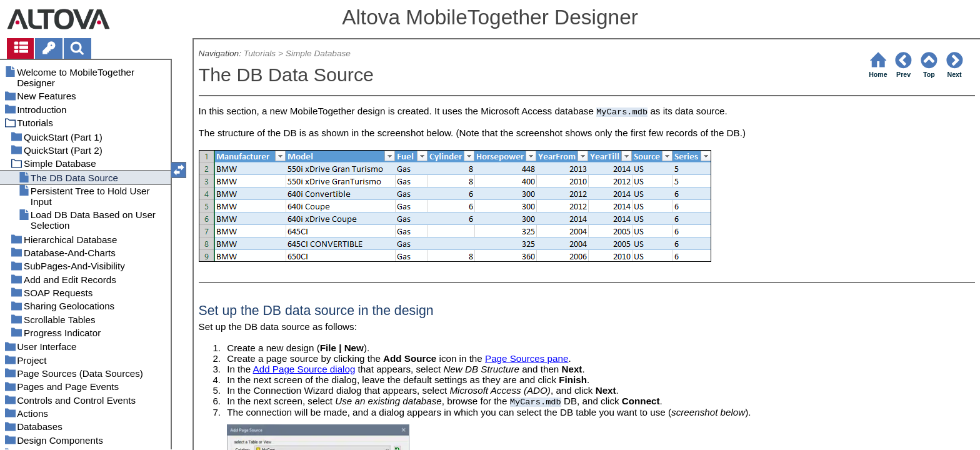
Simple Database (318, 53)
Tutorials (260, 53)
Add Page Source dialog (304, 369)
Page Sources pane (526, 358)
